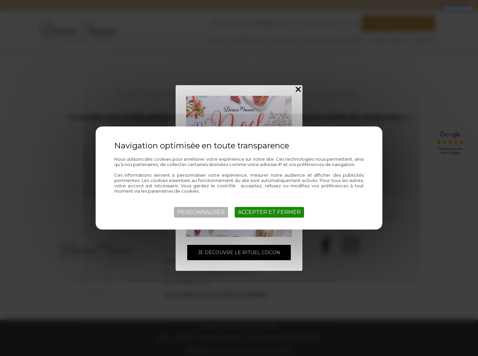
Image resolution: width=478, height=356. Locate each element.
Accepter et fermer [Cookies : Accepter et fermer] (269, 212)
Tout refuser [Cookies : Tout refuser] (458, 7)
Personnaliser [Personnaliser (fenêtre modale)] (201, 212)
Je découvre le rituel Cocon (239, 253)
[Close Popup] (298, 89)
